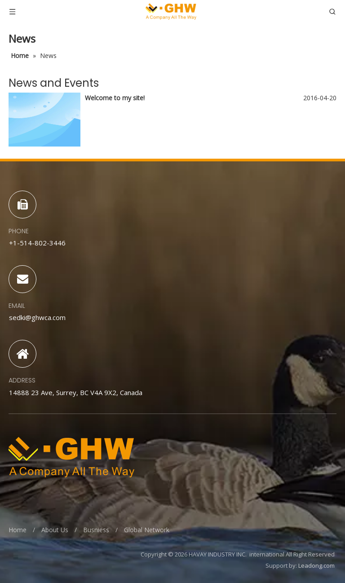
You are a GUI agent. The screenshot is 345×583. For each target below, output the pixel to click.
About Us (54, 529)
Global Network (146, 529)
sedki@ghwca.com (37, 317)
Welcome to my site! (115, 97)
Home (18, 529)
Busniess (96, 529)
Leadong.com (316, 565)
